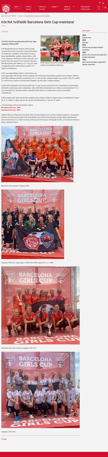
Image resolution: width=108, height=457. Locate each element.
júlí (98, 55)
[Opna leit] (105, 7)
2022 (84, 60)
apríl (84, 42)
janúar (84, 55)
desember (91, 57)
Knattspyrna (5, 16)
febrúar (85, 38)
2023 (84, 52)
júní (87, 42)
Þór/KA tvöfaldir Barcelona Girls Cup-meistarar (34, 16)
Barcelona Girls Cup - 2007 (10, 110)
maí (89, 47)
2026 (84, 35)
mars (89, 38)
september (103, 55)
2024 (84, 45)
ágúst (96, 47)
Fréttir (14, 16)
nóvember (85, 50)
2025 (84, 40)
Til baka (4, 439)
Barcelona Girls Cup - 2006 (10, 107)
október (100, 47)
